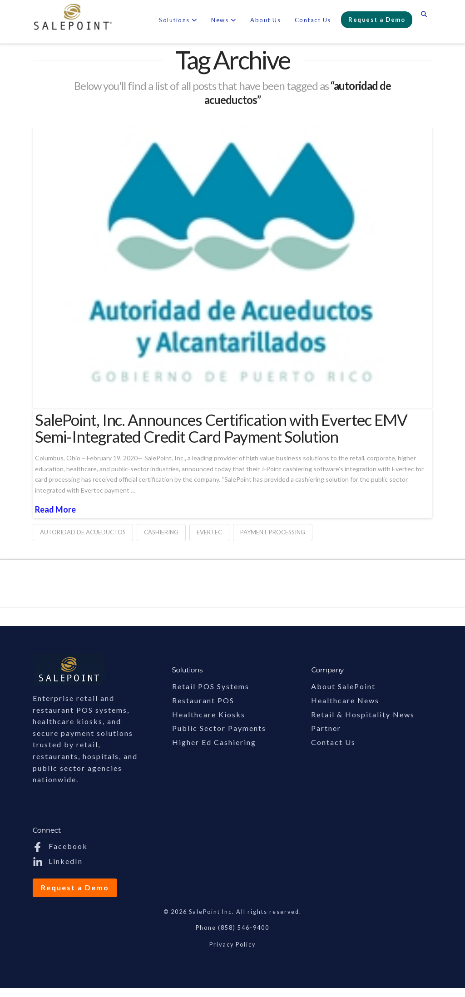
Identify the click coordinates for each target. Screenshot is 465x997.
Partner (326, 728)
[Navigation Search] (424, 16)
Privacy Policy (232, 944)
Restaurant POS (203, 700)
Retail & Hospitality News (363, 714)
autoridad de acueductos (83, 532)
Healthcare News (345, 700)
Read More (55, 509)
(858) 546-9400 (243, 927)
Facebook (60, 846)
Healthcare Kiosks (208, 714)
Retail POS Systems (210, 686)
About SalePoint (343, 686)
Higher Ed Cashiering (214, 742)
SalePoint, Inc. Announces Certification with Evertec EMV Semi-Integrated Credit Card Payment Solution (221, 428)
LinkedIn (58, 861)
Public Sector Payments (219, 728)
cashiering (161, 532)
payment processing (272, 532)
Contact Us (333, 742)
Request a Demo (75, 887)
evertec (209, 532)
